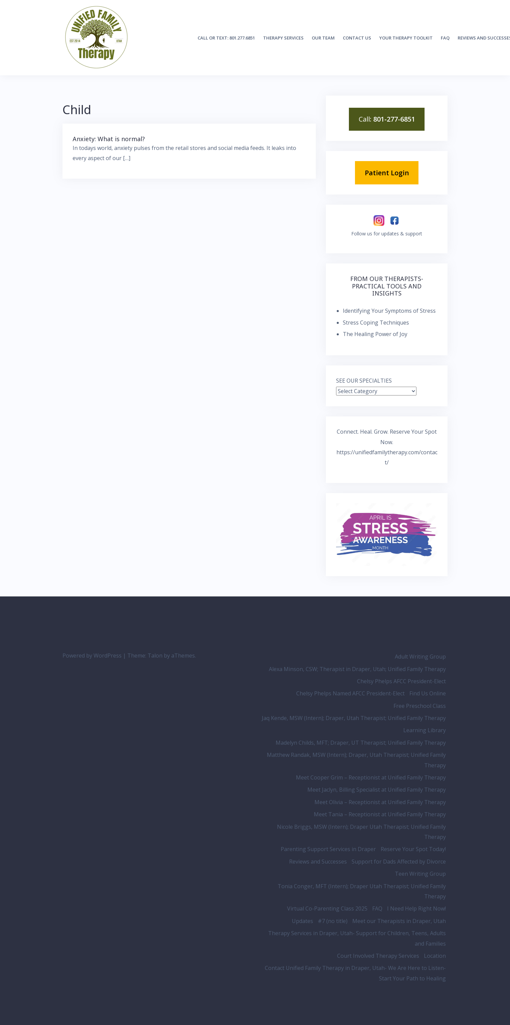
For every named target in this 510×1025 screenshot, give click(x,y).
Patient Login (387, 172)
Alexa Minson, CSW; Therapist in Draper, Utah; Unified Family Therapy (357, 669)
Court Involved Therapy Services (378, 955)
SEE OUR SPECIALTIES (364, 380)
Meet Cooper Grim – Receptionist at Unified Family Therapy (371, 777)
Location (435, 955)
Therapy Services (283, 38)
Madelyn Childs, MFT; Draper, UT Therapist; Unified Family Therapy (361, 742)
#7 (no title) (333, 921)
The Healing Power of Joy (375, 334)
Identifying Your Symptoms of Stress (389, 310)
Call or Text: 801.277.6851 (226, 38)
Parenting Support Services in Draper (328, 849)
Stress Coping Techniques (376, 322)
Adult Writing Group (420, 656)
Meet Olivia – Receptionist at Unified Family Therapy (380, 802)
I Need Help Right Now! (416, 908)
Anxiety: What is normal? (109, 139)
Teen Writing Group (420, 873)
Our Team (323, 38)
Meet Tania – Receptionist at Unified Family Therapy (380, 814)
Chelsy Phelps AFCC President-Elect (401, 681)
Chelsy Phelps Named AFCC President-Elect (350, 693)
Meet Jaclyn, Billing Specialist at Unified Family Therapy (376, 789)
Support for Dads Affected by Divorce (399, 861)
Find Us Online (427, 693)
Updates (302, 921)
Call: (387, 119)
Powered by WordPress (92, 655)
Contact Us (357, 38)
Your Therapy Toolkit (406, 38)
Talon (155, 655)
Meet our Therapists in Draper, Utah (399, 921)
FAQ (445, 38)
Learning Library (424, 730)
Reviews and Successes (318, 861)
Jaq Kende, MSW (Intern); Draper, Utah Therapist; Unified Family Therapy (354, 718)
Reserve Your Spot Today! (413, 849)
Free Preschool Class (419, 706)
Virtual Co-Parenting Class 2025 (327, 908)
